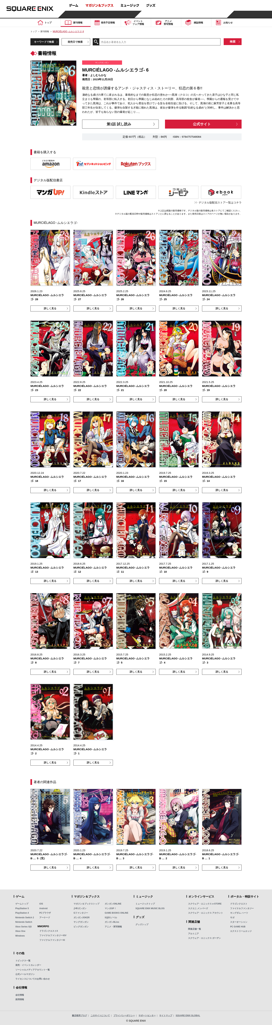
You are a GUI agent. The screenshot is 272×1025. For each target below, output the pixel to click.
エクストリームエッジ (241, 931)
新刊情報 (44, 31)
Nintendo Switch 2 (24, 917)
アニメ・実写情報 (113, 926)
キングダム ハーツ (239, 913)
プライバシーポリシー (124, 1015)
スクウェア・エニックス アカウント (205, 913)
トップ (33, 31)
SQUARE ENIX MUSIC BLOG (150, 908)
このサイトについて (100, 1015)
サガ (232, 917)
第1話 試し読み (119, 124)
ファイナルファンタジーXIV (52, 935)
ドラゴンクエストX (48, 931)
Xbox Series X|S (23, 926)
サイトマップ (165, 1015)
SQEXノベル (111, 917)
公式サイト (202, 124)
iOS (41, 904)
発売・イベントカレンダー (28, 965)
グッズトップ (141, 924)
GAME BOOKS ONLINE (116, 913)
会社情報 (19, 995)
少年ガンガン (80, 908)
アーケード (44, 917)
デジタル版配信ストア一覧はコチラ (220, 202)
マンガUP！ (110, 908)
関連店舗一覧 (194, 929)
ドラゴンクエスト (238, 904)
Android (43, 908)
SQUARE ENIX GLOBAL (188, 1015)
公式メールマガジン (25, 974)
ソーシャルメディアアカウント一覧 (32, 970)
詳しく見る (50, 308)
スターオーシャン (238, 922)
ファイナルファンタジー (242, 908)
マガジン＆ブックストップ (86, 904)
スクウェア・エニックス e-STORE (205, 904)
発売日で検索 (75, 41)
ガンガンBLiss (112, 922)
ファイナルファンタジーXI (52, 940)
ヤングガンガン (81, 922)
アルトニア (193, 933)
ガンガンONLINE (113, 904)
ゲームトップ (21, 904)
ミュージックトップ (145, 904)
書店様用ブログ (79, 1015)
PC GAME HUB (237, 926)
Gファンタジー (81, 913)
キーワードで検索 (44, 41)
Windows (20, 936)
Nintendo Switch (23, 922)
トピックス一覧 (22, 960)
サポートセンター (147, 1015)
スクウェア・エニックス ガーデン (204, 938)
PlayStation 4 (22, 913)
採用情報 (19, 999)
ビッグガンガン (81, 926)
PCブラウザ (45, 913)
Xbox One (20, 931)
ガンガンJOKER (81, 917)
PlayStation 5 (22, 908)
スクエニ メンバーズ (198, 908)
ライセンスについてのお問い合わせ (32, 979)
